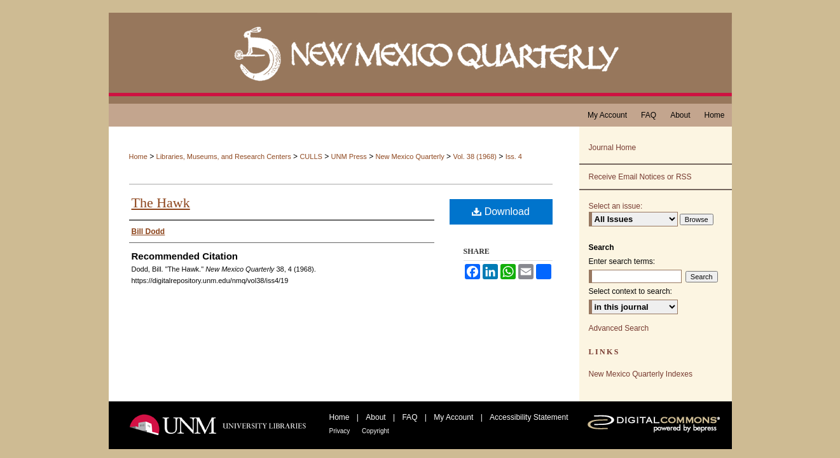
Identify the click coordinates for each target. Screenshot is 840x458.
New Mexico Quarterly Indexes (640, 374)
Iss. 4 (514, 156)
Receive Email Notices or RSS (640, 176)
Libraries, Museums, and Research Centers (223, 156)
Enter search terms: (622, 261)
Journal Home (613, 147)
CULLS (311, 156)
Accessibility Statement (529, 417)
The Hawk (161, 203)
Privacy (340, 430)
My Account (454, 417)
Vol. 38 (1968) (475, 156)
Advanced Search (619, 328)
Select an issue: (616, 206)
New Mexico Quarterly (410, 156)
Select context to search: (630, 291)
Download (501, 211)
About (377, 417)
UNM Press (349, 156)
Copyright (375, 430)
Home (138, 156)
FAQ (410, 417)
